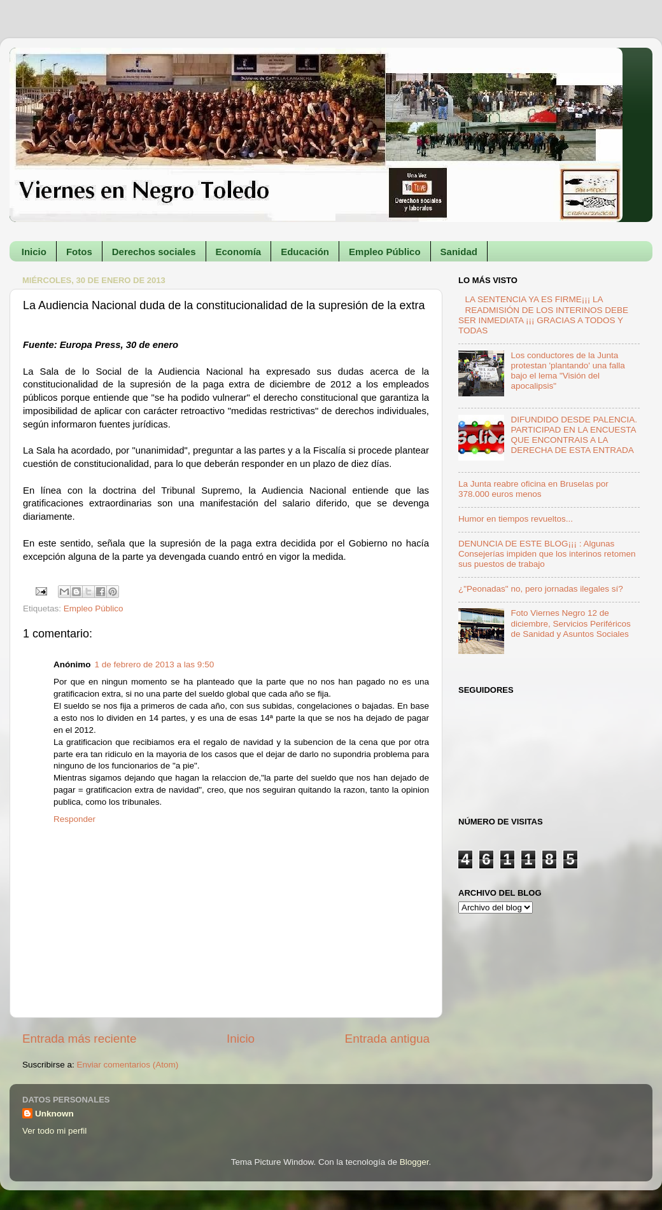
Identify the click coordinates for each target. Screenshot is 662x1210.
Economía (239, 251)
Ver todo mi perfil (54, 1131)
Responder (74, 819)
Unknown (54, 1113)
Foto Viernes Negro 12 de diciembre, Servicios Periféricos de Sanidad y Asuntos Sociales (570, 623)
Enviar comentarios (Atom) (128, 1064)
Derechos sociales (154, 251)
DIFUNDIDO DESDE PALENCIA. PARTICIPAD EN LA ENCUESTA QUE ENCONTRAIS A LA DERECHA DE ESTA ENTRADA (574, 435)
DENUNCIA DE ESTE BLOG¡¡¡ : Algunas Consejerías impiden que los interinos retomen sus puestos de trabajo (546, 554)
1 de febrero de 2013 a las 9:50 (155, 664)
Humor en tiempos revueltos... (515, 519)
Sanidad (458, 251)
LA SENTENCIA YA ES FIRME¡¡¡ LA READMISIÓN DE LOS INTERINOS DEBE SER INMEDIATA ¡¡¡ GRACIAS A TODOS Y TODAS (543, 315)
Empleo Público (385, 251)
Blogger (414, 1162)
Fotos (79, 251)
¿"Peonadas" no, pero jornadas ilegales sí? (540, 589)
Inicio (34, 251)
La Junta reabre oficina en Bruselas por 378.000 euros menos (533, 489)
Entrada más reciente (79, 1038)
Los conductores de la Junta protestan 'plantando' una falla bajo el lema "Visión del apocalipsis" (567, 371)
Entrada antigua (387, 1038)
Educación (305, 251)
